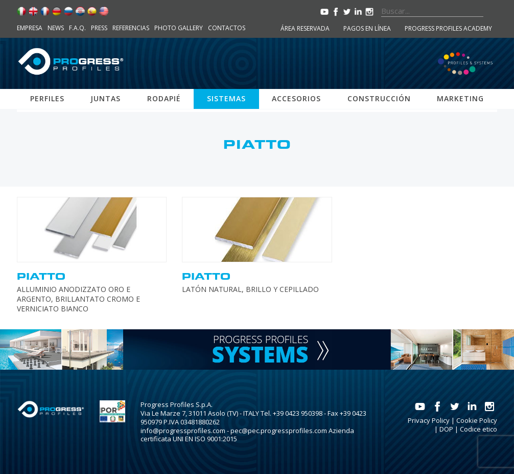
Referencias (130, 28)
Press (99, 28)
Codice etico (478, 429)
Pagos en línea (367, 28)
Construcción (379, 98)
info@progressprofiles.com (183, 430)
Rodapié (164, 98)
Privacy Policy (429, 420)
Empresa (29, 28)
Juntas (105, 98)
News (56, 28)
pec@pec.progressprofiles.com (278, 430)
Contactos (226, 28)
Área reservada (305, 28)
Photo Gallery (178, 28)
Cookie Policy (476, 420)
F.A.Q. (77, 28)
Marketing (460, 98)
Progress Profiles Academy (448, 28)
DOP (446, 429)
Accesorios (296, 98)
